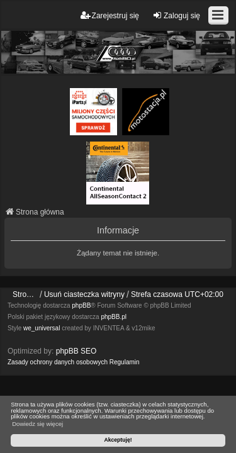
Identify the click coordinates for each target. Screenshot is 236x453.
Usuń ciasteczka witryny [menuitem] (84, 294)
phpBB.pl (113, 316)
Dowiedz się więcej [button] (37, 423)
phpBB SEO (76, 351)
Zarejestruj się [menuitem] (110, 15)
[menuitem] (58, 362)
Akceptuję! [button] (118, 440)
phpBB (81, 305)
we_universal (41, 328)
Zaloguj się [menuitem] (176, 15)
